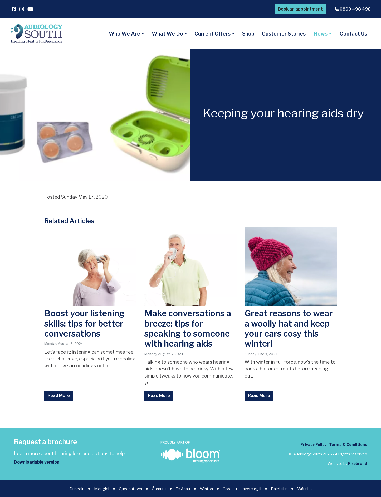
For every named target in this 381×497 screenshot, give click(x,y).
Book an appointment (300, 9)
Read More (59, 395)
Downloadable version (37, 462)
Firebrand (357, 463)
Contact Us (353, 34)
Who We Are (124, 34)
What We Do (167, 34)
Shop (248, 34)
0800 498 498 (353, 9)
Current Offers (212, 34)
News (321, 34)
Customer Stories (284, 34)
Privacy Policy (313, 444)
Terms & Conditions (348, 444)
